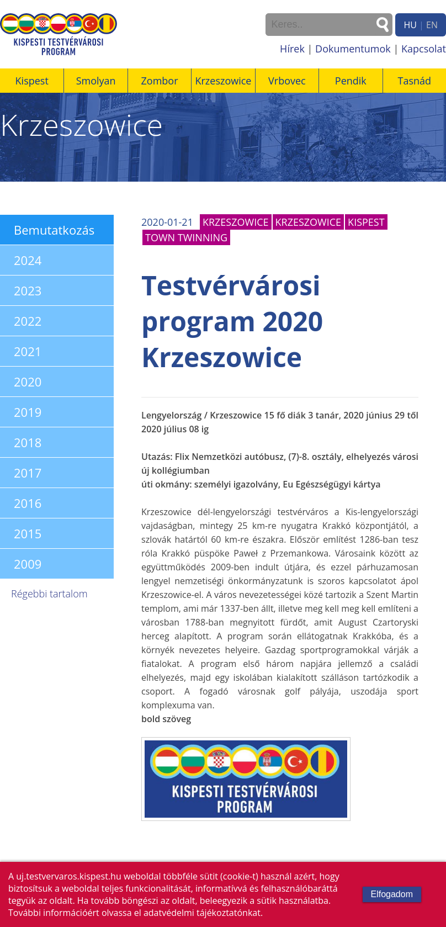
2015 (27, 533)
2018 (27, 442)
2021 (27, 351)
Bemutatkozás (54, 229)
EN (432, 25)
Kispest (32, 80)
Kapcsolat (423, 48)
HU (409, 25)
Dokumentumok (353, 48)
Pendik (351, 80)
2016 (27, 503)
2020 (27, 381)
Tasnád (414, 80)
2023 (27, 290)
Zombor (159, 80)
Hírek (292, 48)
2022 (27, 320)
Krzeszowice (223, 80)
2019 (27, 412)
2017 (27, 472)
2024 (27, 260)
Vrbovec (287, 80)
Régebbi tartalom (49, 593)
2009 (27, 563)
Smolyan (96, 80)
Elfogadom (392, 894)
